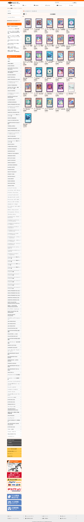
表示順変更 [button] (52, 14)
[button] (71, 5)
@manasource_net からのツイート (13, 20)
